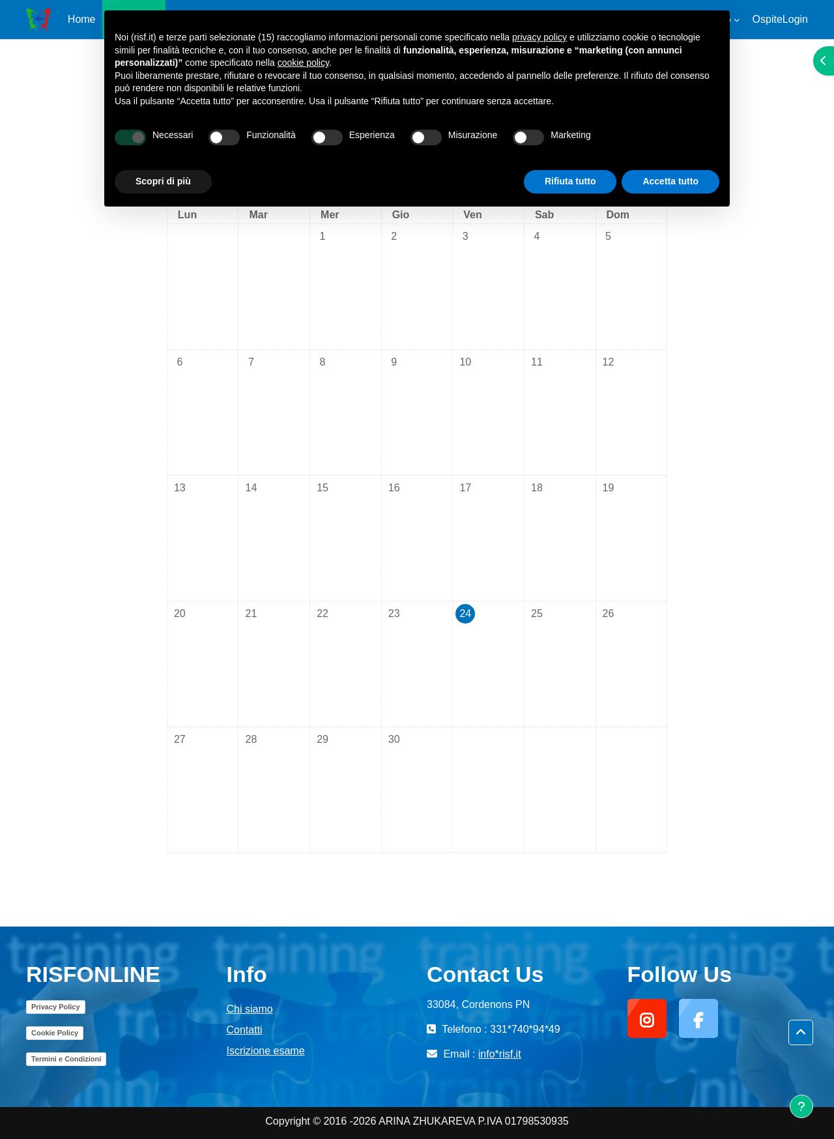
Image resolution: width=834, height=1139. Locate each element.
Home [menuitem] (82, 19)
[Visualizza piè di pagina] (801, 1106)
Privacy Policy (55, 1007)
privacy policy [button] (539, 37)
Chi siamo (250, 1009)
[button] (800, 1033)
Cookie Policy (54, 1033)
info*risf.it (499, 1054)
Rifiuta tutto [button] (570, 181)
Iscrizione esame (266, 1050)
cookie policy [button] (303, 62)
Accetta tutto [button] (670, 181)
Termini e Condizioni (66, 1059)
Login (795, 19)
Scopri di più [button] (163, 181)
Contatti (245, 1029)
